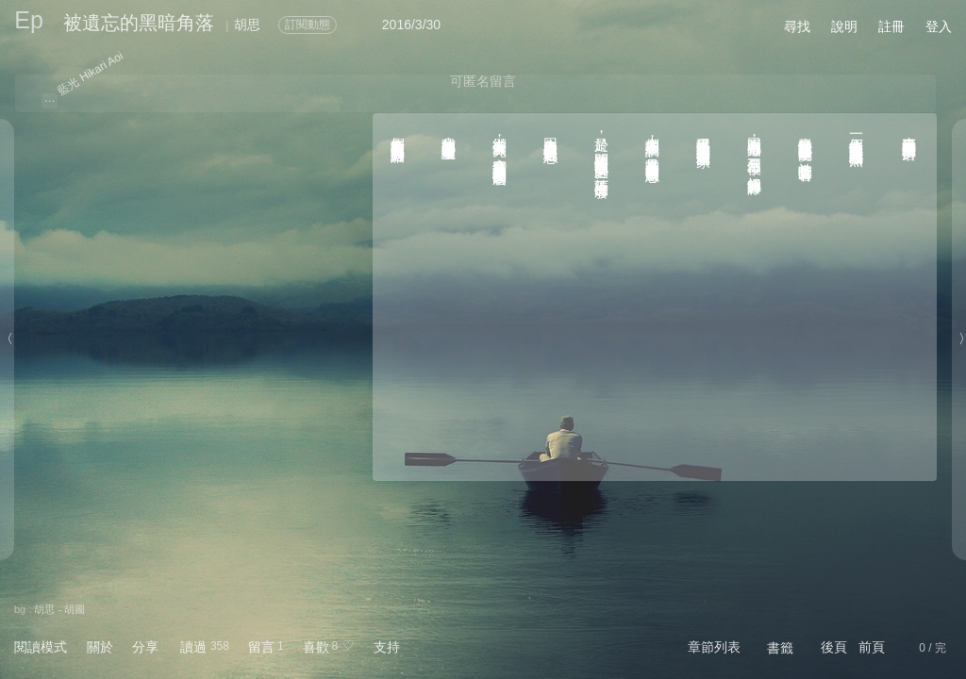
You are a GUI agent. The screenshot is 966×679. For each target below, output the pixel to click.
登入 (938, 26)
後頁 (834, 646)
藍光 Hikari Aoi (91, 73)
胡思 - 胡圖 (59, 609)
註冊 (891, 26)
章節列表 (714, 646)
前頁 (871, 646)
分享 (145, 646)
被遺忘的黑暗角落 (138, 22)
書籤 (780, 647)
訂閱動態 (307, 24)
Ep (28, 20)
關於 (100, 646)
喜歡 (316, 646)
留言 (261, 646)
